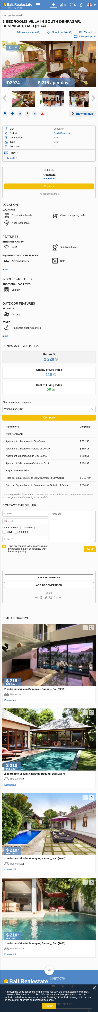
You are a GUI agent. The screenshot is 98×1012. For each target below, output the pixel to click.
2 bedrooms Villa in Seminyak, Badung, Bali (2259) (34, 682)
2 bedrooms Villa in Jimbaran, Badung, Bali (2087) (34, 767)
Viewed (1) (90, 32)
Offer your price (87, 36)
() (65, 4)
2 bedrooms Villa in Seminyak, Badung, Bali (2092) (34, 852)
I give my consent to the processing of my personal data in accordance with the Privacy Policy (27, 543)
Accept (49, 1005)
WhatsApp (29, 521)
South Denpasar (62, 131)
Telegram (23, 525)
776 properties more (49, 187)
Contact (49, 180)
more (5, 263)
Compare (49, 411)
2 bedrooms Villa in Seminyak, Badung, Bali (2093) (34, 937)
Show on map (84, 112)
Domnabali (49, 172)
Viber (9, 525)
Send (89, 543)
